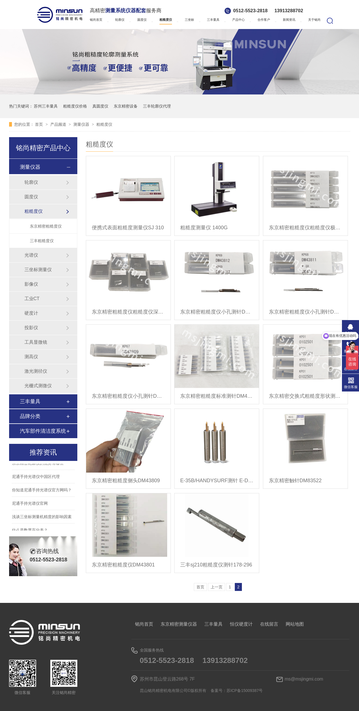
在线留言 (269, 624)
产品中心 (238, 19)
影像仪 (31, 284)
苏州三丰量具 (46, 106)
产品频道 (58, 124)
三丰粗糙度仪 (42, 240)
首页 (39, 124)
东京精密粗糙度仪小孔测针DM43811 (305, 312)
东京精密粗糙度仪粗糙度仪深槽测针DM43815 (128, 312)
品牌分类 (30, 416)
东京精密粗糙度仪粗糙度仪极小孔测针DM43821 (305, 227)
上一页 (217, 587)
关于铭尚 (314, 19)
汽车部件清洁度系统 (43, 431)
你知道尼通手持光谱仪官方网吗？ (42, 491)
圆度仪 (142, 19)
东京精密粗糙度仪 (46, 226)
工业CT (32, 298)
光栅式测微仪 (38, 385)
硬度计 (31, 313)
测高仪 (31, 356)
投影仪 (31, 327)
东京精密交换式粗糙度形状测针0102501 (305, 396)
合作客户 (264, 19)
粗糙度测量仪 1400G (204, 227)
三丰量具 (213, 19)
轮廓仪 (119, 19)
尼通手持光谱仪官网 (30, 504)
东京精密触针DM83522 (295, 480)
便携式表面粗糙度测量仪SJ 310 (128, 227)
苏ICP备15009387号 (245, 690)
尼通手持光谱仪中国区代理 (36, 477)
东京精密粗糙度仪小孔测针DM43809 (128, 396)
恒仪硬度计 (241, 624)
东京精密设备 (126, 106)
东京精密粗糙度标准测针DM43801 (216, 396)
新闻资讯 (289, 19)
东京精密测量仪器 (179, 624)
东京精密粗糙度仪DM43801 (123, 565)
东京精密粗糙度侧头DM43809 (126, 480)
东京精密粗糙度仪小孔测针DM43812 (216, 312)
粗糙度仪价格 (75, 106)
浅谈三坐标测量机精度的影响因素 (42, 517)
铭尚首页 (96, 19)
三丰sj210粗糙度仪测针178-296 (216, 565)
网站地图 (295, 624)
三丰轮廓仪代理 (157, 106)
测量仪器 (81, 124)
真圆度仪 (100, 106)
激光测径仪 (35, 371)
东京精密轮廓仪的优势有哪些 (38, 464)
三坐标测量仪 (38, 269)
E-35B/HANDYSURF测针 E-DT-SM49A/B (216, 480)
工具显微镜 (35, 342)
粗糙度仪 (165, 19)
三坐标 (189, 19)
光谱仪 (31, 255)
